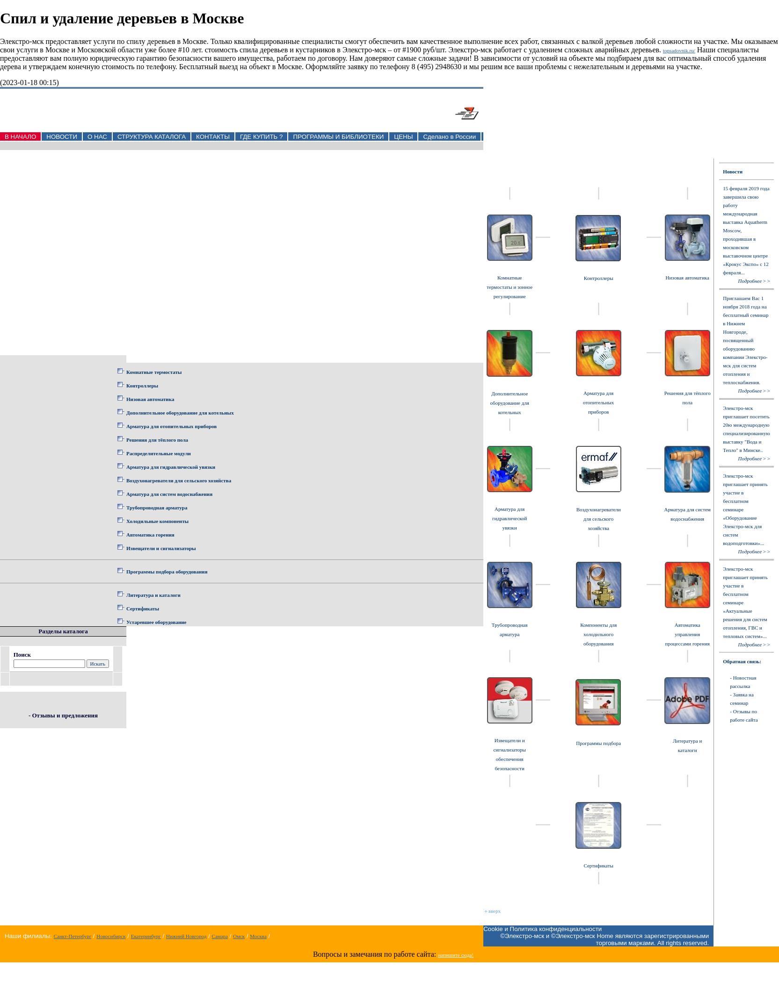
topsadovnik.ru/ (679, 50)
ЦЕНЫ (403, 136)
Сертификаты (142, 608)
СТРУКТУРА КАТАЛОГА (151, 136)
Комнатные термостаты (154, 372)
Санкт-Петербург (72, 936)
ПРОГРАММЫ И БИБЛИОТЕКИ (338, 136)
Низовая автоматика (150, 399)
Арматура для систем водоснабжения (169, 494)
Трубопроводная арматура (156, 507)
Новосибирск (110, 936)
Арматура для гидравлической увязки (170, 467)
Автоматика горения (150, 534)
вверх (493, 911)
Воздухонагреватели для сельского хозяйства (178, 480)
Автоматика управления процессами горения (687, 634)
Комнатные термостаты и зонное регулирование (509, 287)
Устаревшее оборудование (156, 622)
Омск (239, 936)
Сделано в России (449, 136)
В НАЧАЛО (20, 136)
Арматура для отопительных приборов (171, 426)
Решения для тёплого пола (157, 440)
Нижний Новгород (186, 936)
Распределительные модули (158, 453)
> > (754, 281)
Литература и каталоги (153, 595)
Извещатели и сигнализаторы (161, 548)
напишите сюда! (455, 955)
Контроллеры (142, 385)
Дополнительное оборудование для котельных (180, 413)
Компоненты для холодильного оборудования (598, 634)
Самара (220, 936)
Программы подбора (598, 743)
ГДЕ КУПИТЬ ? (261, 136)
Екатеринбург (146, 936)
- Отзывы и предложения (63, 715)
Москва (258, 936)
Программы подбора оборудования (166, 571)
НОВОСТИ (61, 136)
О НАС (97, 136)
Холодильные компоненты (157, 521)
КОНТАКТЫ (213, 136)
